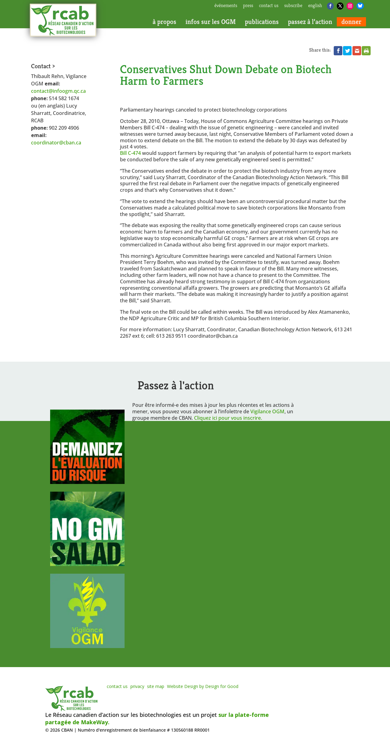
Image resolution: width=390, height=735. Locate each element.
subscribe (293, 6)
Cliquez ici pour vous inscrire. (228, 418)
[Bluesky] (360, 5)
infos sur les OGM (210, 22)
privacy (137, 686)
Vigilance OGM (267, 411)
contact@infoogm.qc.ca (58, 91)
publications (262, 22)
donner (351, 22)
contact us (268, 6)
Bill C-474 (131, 153)
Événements (225, 6)
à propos (164, 22)
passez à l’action (310, 22)
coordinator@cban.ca (56, 142)
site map (155, 686)
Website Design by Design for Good (202, 686)
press (248, 6)
